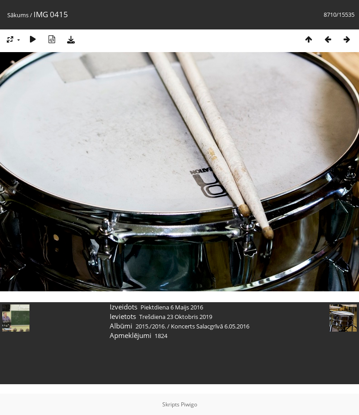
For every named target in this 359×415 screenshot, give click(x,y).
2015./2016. (151, 326)
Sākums (18, 15)
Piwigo (189, 404)
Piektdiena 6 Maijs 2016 (172, 307)
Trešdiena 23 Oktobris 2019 (175, 317)
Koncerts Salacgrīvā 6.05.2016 (210, 326)
